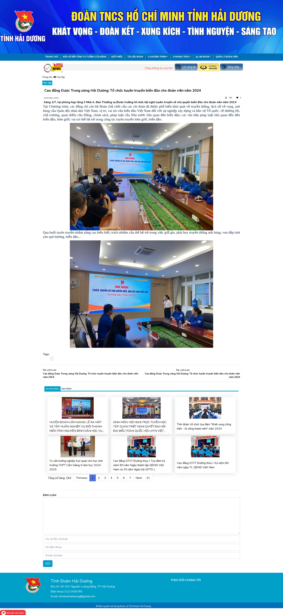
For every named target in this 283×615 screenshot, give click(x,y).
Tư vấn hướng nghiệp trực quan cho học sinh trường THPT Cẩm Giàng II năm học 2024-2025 (76, 465)
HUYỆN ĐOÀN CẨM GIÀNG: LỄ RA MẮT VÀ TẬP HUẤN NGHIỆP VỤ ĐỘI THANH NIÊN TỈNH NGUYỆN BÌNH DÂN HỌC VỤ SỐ (75, 426)
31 (148, 478)
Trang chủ (51, 56)
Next (139, 478)
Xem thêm (66, 388)
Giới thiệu (117, 56)
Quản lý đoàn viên (227, 56)
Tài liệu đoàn (135, 56)
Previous (81, 478)
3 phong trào (181, 56)
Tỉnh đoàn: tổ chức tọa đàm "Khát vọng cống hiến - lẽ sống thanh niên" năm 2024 (204, 426)
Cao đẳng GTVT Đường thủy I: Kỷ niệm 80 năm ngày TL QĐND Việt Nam (203, 465)
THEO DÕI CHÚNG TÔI (186, 580)
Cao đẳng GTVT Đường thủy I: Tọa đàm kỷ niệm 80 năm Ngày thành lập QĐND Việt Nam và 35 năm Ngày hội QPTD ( (139, 465)
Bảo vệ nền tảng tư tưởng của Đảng (84, 56)
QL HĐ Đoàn (202, 56)
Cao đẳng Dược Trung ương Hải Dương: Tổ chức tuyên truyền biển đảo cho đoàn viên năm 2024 (90, 375)
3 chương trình (157, 56)
